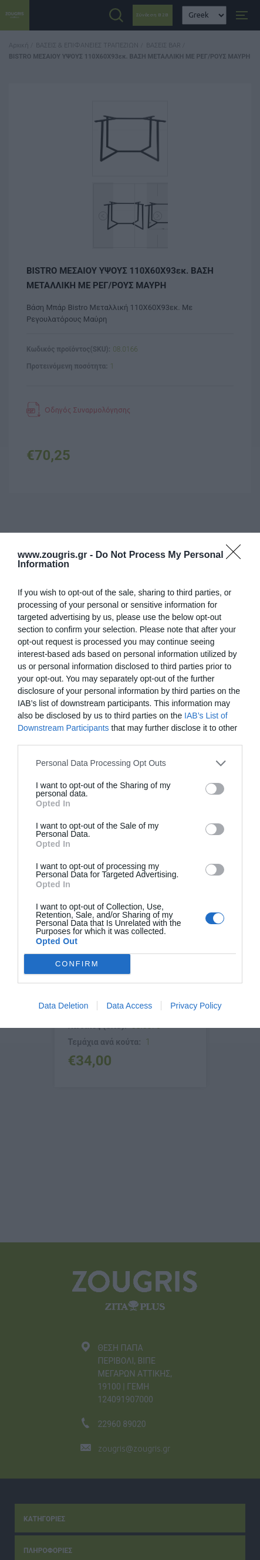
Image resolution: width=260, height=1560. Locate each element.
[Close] (237, 555)
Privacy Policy (195, 1005)
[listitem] (130, 763)
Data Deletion (64, 1005)
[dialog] (130, 780)
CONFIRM (77, 963)
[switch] (214, 789)
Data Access (129, 1005)
